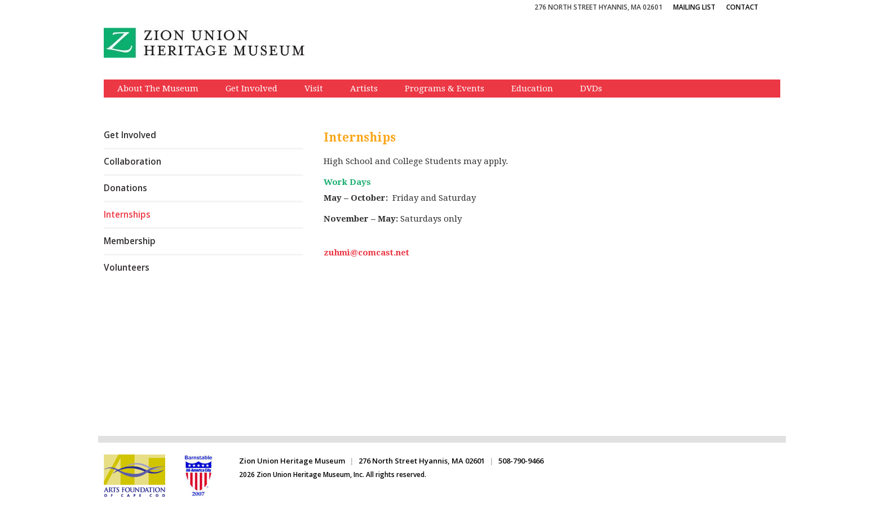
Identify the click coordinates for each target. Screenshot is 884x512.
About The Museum (157, 88)
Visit (313, 88)
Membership (130, 241)
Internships (127, 214)
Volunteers (126, 267)
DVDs (591, 88)
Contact (742, 7)
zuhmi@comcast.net (366, 253)
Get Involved (251, 88)
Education (532, 88)
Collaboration (132, 161)
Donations (125, 188)
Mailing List (694, 7)
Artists (364, 88)
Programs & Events (444, 88)
